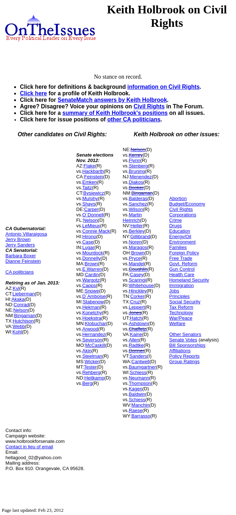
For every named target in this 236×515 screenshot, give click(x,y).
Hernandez (93, 334)
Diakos (136, 182)
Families (178, 247)
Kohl (17, 332)
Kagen (135, 388)
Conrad (21, 304)
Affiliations (180, 350)
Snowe (91, 291)
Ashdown (138, 323)
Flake (89, 166)
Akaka (18, 299)
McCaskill (95, 345)
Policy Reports (184, 356)
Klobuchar (95, 323)
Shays (88, 204)
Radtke (136, 345)
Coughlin (138, 269)
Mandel (136, 263)
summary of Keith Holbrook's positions (115, 113)
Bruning (137, 171)
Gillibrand (140, 236)
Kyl (16, 288)
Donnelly (91, 258)
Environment (182, 242)
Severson (92, 339)
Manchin (140, 405)
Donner (136, 350)
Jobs (174, 291)
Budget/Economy (187, 204)
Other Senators (185, 334)
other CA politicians (134, 119)
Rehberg (91, 372)
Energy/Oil (180, 236)
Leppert (137, 307)
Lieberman (24, 293)
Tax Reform (181, 307)
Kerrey (135, 155)
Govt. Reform (183, 263)
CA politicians (19, 272)
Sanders (138, 356)
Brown (91, 263)
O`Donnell (93, 214)
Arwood (90, 329)
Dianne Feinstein (23, 261)
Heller (137, 225)
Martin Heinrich (132, 217)
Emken (89, 182)
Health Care (181, 274)
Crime (175, 220)
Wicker (91, 361)
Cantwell (141, 361)
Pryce (135, 258)
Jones (135, 312)
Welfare (177, 323)
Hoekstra (91, 318)
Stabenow (93, 301)
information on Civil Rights (163, 87)
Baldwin (137, 394)
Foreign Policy (184, 253)
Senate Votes (183, 339)
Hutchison (23, 321)
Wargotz (91, 280)
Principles (179, 296)
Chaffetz (137, 329)
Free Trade (180, 258)
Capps (89, 285)
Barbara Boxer (20, 255)
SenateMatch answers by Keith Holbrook (112, 100)
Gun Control (182, 269)
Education (179, 231)
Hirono (89, 236)
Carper (91, 209)
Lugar (88, 247)
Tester (90, 367)
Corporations (182, 214)
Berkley (136, 231)
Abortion (178, 198)
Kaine (136, 334)
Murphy (90, 198)
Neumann (139, 378)
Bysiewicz (93, 193)
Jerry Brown (17, 239)
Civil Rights (149, 106)
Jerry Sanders (20, 245)
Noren (135, 242)
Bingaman (25, 315)
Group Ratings (184, 361)
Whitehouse (141, 285)
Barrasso (140, 416)
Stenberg (138, 166)
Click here (33, 93)
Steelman (92, 356)
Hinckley (137, 291)
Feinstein (93, 176)
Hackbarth (93, 171)
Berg (87, 383)
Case (87, 242)
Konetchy (92, 312)
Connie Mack (96, 231)
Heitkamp (94, 378)
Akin (86, 350)
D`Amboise (93, 296)
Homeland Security (189, 280)
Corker (137, 296)
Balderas (138, 198)
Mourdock (92, 253)
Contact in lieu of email (29, 446)
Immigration (181, 285)
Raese (135, 410)
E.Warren (92, 269)
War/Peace (180, 318)
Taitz (87, 187)
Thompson (140, 383)
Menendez (141, 176)
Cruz (135, 301)
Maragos (138, 247)
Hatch (136, 318)
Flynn (134, 160)
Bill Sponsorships (187, 345)
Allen (134, 339)
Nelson (20, 310)
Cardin (92, 274)
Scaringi (137, 280)
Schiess (138, 372)
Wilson (136, 209)
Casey (137, 274)
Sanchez (138, 204)
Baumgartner (142, 367)
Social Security (184, 301)
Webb (19, 326)
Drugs (175, 225)
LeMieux (91, 225)
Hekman (91, 307)
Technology (181, 312)
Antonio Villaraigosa (26, 234)
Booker (136, 187)
